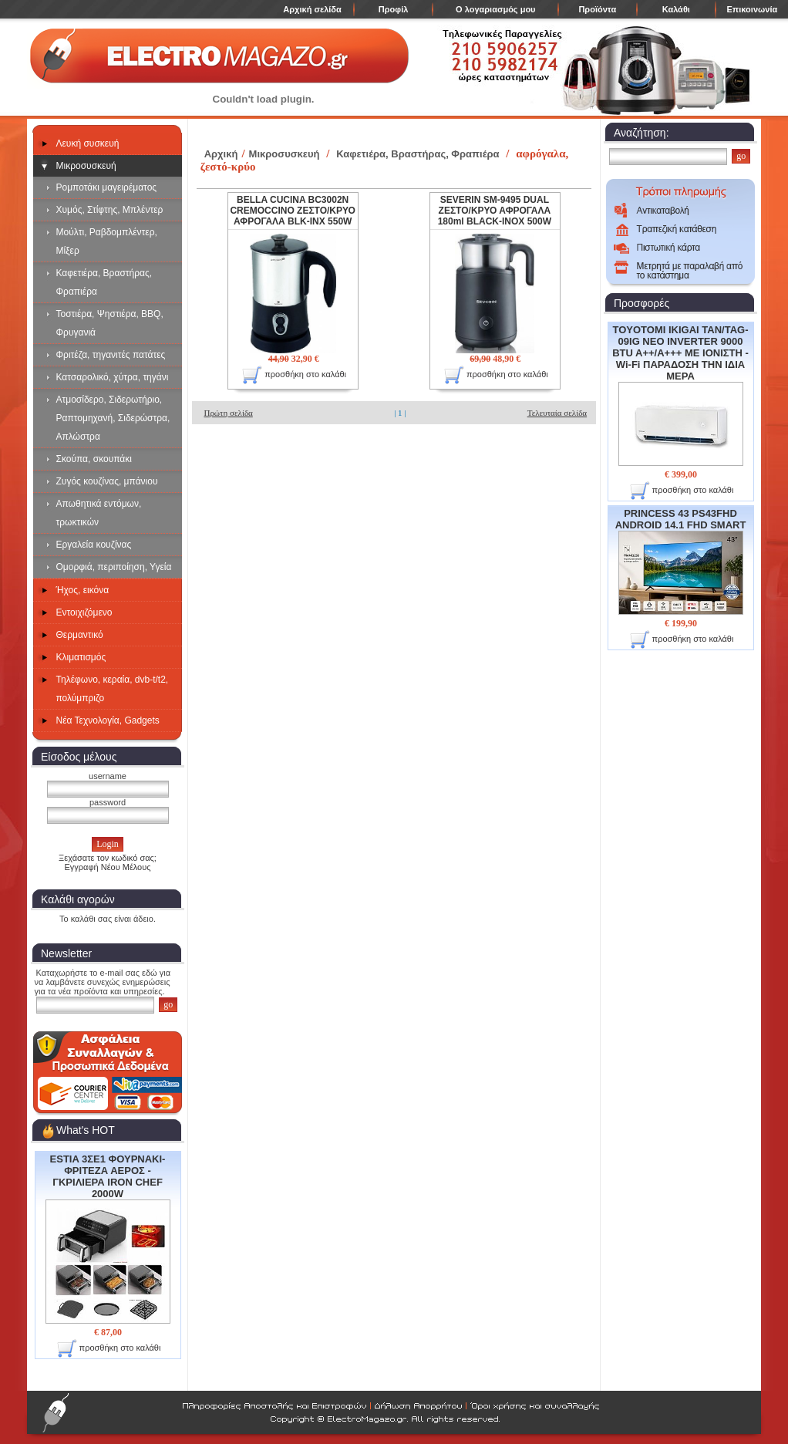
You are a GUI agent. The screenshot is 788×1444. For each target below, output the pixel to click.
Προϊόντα (597, 9)
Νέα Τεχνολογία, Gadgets (108, 720)
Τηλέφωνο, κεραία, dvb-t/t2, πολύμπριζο (112, 688)
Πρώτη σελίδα (228, 412)
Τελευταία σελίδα (557, 412)
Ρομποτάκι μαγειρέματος (106, 187)
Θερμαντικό (79, 634)
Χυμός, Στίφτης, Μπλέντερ (109, 209)
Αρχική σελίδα (312, 9)
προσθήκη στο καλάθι (109, 1349)
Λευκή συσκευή (88, 143)
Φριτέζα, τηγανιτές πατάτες (111, 354)
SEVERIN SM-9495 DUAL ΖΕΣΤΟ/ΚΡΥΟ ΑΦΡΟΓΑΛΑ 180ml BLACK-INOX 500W (494, 210)
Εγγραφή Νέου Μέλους (107, 867)
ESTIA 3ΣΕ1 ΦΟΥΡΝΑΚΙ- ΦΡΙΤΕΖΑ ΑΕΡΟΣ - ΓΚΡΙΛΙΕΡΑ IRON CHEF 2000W (107, 1238)
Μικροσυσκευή (86, 165)
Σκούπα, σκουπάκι (94, 459)
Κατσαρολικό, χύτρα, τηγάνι (112, 377)
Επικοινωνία (752, 9)
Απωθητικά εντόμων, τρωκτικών (99, 513)
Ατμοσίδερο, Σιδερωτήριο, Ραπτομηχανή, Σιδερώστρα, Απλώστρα (113, 418)
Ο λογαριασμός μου (495, 9)
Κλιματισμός (81, 657)
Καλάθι (676, 9)
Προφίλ (394, 9)
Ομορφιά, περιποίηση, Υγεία (114, 567)
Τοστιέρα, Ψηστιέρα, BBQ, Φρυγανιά (109, 323)
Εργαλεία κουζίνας (94, 544)
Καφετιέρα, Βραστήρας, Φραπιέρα (104, 282)
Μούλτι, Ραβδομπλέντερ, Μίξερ (106, 241)
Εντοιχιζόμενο (84, 612)
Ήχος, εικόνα (82, 590)
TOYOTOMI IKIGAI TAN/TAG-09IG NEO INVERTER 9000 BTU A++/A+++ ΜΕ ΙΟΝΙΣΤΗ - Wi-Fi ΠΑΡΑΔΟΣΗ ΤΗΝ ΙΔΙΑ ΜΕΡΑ (680, 395)
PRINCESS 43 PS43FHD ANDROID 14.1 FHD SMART (680, 561)
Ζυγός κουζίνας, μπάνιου (107, 481)
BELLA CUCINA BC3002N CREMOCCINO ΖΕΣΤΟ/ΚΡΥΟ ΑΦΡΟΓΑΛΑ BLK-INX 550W (292, 210)
